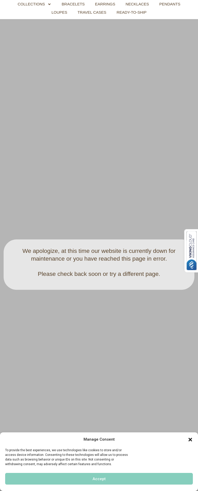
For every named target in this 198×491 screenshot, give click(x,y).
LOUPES (59, 12)
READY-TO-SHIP (131, 12)
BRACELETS (73, 4)
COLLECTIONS (35, 4)
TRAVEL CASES (92, 12)
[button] (190, 439)
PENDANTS (169, 4)
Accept (99, 479)
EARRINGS (105, 4)
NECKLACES (137, 4)
